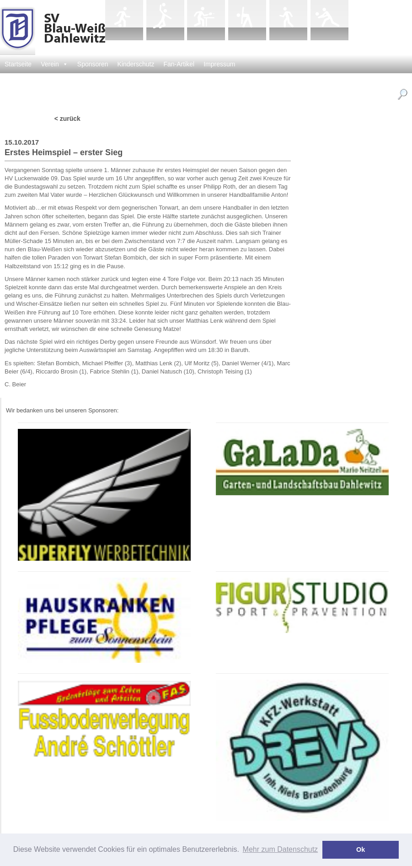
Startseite (18, 64)
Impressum (219, 64)
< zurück (67, 118)
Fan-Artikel (179, 64)
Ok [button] (360, 849)
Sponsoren (92, 64)
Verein (54, 64)
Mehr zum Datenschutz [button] (280, 849)
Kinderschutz (136, 64)
